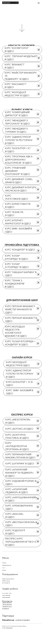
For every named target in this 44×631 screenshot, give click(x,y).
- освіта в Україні (16, 620)
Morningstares (9, 627)
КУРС (8, 419)
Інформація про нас (6, 565)
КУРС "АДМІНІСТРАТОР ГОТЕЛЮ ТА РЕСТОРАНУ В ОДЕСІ (18, 140)
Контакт (4, 570)
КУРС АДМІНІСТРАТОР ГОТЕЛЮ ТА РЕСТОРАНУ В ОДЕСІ (19, 373)
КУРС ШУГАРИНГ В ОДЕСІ (20, 463)
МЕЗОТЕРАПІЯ (21, 419)
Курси (3, 567)
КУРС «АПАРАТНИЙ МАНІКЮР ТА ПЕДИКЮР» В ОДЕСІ (19, 472)
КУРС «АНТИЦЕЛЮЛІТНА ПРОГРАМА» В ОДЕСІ (17, 446)
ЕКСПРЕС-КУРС (14, 538)
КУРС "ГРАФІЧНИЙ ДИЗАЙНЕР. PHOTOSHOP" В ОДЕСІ (17, 170)
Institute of (8, 626)
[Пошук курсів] (8, 3)
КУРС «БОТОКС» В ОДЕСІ (19, 428)
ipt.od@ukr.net (5, 608)
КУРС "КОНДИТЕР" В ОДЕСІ (20, 249)
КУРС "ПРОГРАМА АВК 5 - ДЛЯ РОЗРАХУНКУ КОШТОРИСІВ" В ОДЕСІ (19, 159)
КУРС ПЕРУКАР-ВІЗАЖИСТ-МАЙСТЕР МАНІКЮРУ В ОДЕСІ (20, 309)
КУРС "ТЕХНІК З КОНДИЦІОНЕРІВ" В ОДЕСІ (15, 283)
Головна (4, 562)
